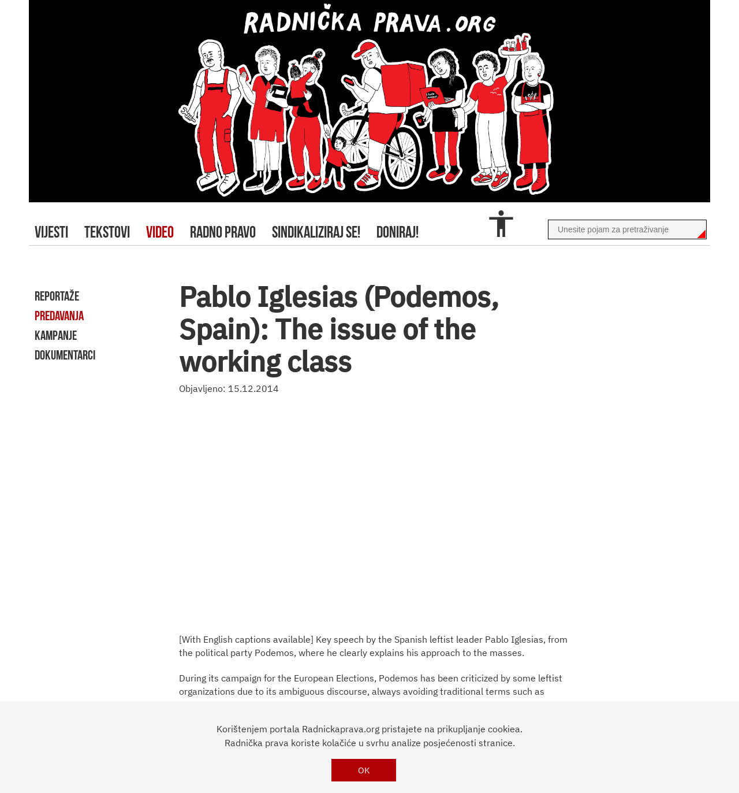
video (160, 232)
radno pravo (223, 232)
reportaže (57, 296)
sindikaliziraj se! (316, 232)
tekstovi (107, 232)
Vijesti (51, 232)
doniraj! (397, 232)
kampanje (56, 335)
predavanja (59, 316)
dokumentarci (65, 355)
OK (364, 770)
